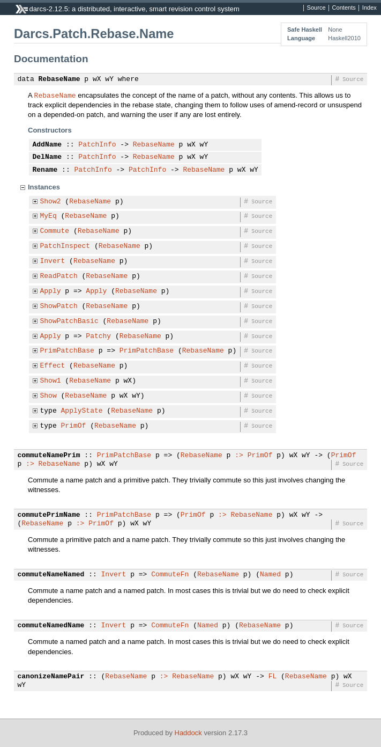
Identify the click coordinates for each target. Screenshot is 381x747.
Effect (52, 366)
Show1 (50, 381)
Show (48, 396)
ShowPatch (59, 306)
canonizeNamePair (51, 677)
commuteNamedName (51, 626)
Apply (50, 291)
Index (369, 8)
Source (316, 8)
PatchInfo (97, 145)
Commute (55, 231)
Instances (44, 187)
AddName (47, 145)
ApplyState (82, 411)
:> (239, 455)
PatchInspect (65, 246)
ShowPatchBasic (69, 321)
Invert (52, 261)
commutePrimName (49, 515)
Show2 (50, 202)
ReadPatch (59, 276)
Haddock (188, 733)
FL (272, 677)
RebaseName (59, 79)
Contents (344, 8)
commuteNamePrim (49, 455)
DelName (47, 157)
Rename (45, 170)
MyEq (48, 216)
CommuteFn (170, 575)
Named (270, 575)
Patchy (98, 336)
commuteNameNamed (51, 575)
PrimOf (73, 426)
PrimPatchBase (67, 351)
